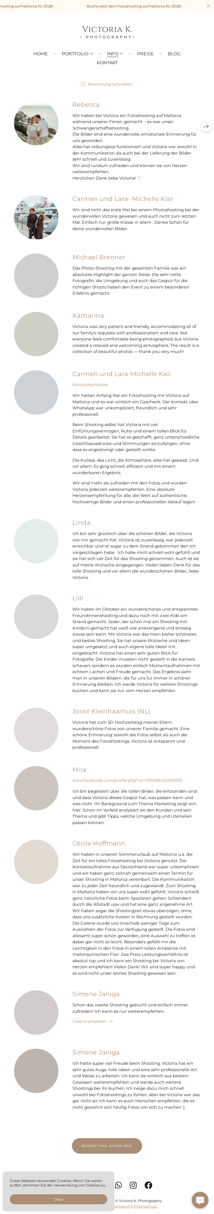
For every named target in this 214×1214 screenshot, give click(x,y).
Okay (58, 1199)
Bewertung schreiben (110, 84)
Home (40, 53)
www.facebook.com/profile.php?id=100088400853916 (127, 789)
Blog (174, 53)
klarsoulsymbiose (90, 393)
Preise (145, 53)
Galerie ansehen (89, 1030)
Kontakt (107, 62)
